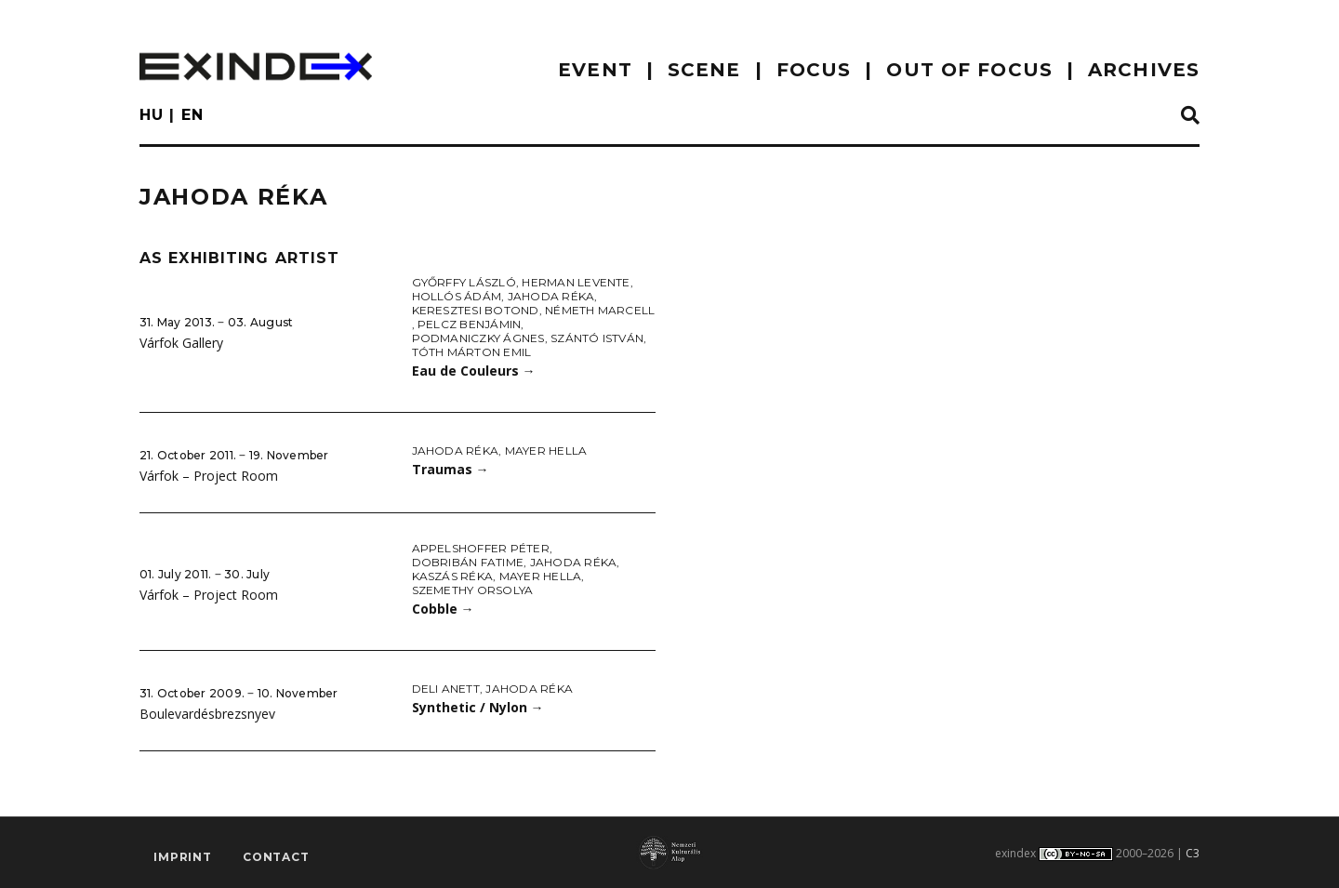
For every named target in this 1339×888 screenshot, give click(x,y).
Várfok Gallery (181, 342)
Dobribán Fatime (468, 562)
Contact (276, 857)
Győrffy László (464, 282)
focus (814, 70)
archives (1144, 70)
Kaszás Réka (453, 576)
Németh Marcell (600, 310)
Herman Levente (576, 282)
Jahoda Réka (551, 296)
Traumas (450, 469)
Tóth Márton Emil (472, 352)
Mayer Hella (546, 450)
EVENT (595, 70)
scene (704, 70)
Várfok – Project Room (208, 475)
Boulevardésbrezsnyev (207, 713)
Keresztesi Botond (475, 310)
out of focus (969, 70)
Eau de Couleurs (474, 370)
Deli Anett (446, 689)
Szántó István (596, 338)
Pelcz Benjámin (469, 324)
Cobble (443, 608)
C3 (1193, 853)
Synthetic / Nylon (478, 707)
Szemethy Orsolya (473, 590)
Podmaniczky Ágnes (478, 338)
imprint (182, 857)
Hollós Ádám (457, 296)
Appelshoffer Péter (481, 548)
